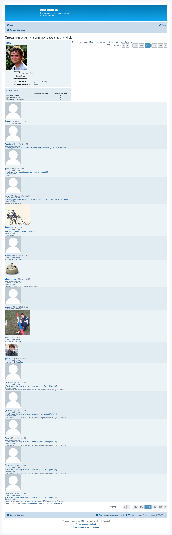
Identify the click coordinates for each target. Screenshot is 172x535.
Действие (129, 42)
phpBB (80, 521)
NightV (7, 358)
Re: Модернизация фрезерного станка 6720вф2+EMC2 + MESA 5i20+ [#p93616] (37, 200)
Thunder (8, 144)
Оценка (119, 42)
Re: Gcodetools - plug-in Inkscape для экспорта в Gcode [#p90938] (31, 386)
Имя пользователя (98, 42)
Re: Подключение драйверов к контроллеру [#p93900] (27, 172)
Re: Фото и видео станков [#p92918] (20, 231)
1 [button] (127, 45)
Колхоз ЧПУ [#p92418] (14, 259)
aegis (7, 338)
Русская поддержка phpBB (86, 524)
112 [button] (135, 45)
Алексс (8, 228)
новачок (8, 307)
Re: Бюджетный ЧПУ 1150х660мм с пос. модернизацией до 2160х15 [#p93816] (36, 148)
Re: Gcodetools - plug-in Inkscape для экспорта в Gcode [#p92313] (31, 497)
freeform (8, 256)
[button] (123, 45)
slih (6, 168)
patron (7, 122)
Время (111, 42)
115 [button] (154, 45)
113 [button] (141, 45)
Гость (7, 382)
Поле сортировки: (79, 42)
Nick (8, 43)
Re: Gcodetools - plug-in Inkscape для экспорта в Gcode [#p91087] (31, 414)
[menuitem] (9, 25)
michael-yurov (10, 279)
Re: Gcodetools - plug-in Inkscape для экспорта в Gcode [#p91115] (31, 442)
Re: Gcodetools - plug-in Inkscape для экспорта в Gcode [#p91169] (31, 470)
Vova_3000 (9, 196)
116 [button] (160, 45)
